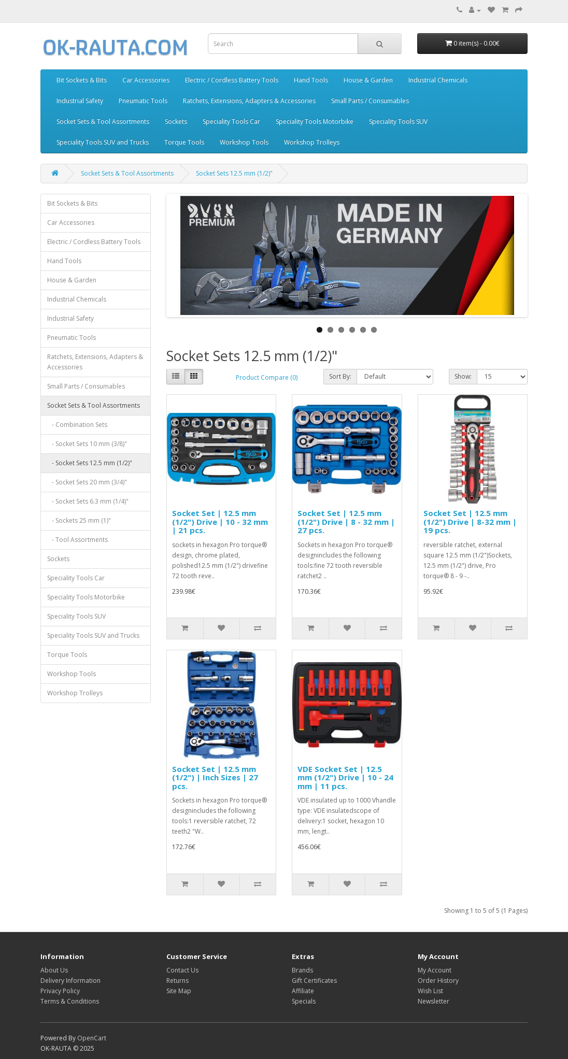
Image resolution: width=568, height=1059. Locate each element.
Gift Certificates (314, 980)
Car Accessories (145, 80)
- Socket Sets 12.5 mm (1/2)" (89, 463)
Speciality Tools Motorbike (314, 121)
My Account (434, 970)
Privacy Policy (60, 990)
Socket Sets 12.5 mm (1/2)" (234, 173)
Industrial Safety (79, 100)
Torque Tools (184, 142)
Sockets (176, 121)
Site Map (178, 990)
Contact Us (182, 970)
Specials (304, 1001)
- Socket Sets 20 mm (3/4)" (87, 482)
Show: (463, 376)
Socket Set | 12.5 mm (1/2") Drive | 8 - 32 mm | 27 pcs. (346, 521)
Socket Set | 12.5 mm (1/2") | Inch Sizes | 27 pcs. (215, 777)
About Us (54, 970)
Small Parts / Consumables (370, 100)
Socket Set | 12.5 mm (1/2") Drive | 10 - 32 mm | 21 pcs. (220, 521)
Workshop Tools (244, 142)
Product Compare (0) (266, 377)
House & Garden (368, 80)
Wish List (430, 990)
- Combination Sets (77, 424)
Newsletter (433, 1001)
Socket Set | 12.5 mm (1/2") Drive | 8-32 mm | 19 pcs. (470, 521)
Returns (177, 980)
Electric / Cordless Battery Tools (231, 80)
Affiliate (303, 990)
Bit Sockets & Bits (81, 80)
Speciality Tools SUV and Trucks (102, 142)
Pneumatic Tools (143, 100)
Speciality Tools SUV (398, 121)
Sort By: (340, 376)
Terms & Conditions (69, 1001)
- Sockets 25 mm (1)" (79, 520)
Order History (438, 980)
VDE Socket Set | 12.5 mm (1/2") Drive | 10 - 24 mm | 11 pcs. (345, 777)
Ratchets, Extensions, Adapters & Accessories (249, 100)
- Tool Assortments (77, 539)
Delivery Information (70, 980)
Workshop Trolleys (311, 142)
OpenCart (91, 1038)
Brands (302, 970)
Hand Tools (311, 80)
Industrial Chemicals (437, 80)
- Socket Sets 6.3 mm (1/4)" (88, 501)
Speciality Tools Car (231, 121)
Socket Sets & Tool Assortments (102, 121)
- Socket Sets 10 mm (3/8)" (87, 443)
